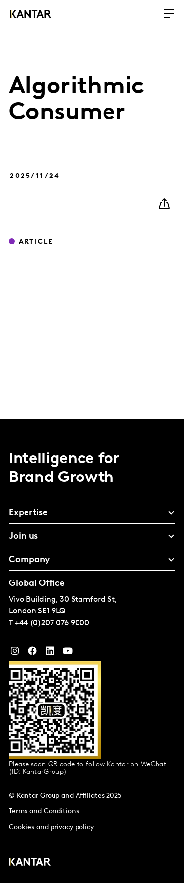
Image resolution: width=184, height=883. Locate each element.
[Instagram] (15, 653)
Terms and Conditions (44, 811)
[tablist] (92, 651)
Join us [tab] (23, 536)
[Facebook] (32, 653)
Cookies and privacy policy (51, 827)
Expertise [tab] (28, 513)
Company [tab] (29, 560)
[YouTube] (50, 653)
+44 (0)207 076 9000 (52, 623)
